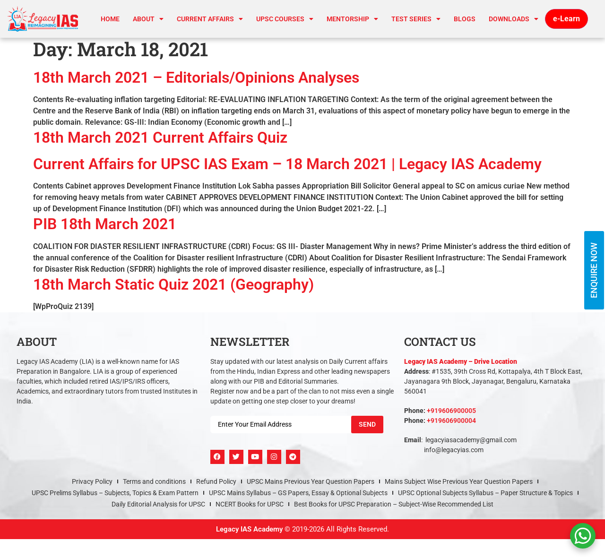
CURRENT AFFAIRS (210, 19)
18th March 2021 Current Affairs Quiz (160, 137)
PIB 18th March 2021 (104, 224)
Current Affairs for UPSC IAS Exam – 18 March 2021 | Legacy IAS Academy (287, 164)
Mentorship (352, 19)
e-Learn (566, 18)
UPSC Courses (284, 19)
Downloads (513, 19)
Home (110, 19)
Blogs (464, 19)
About (148, 19)
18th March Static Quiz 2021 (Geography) (173, 284)
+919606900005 (451, 410)
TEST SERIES (416, 19)
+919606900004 (451, 420)
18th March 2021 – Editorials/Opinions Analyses (196, 77)
